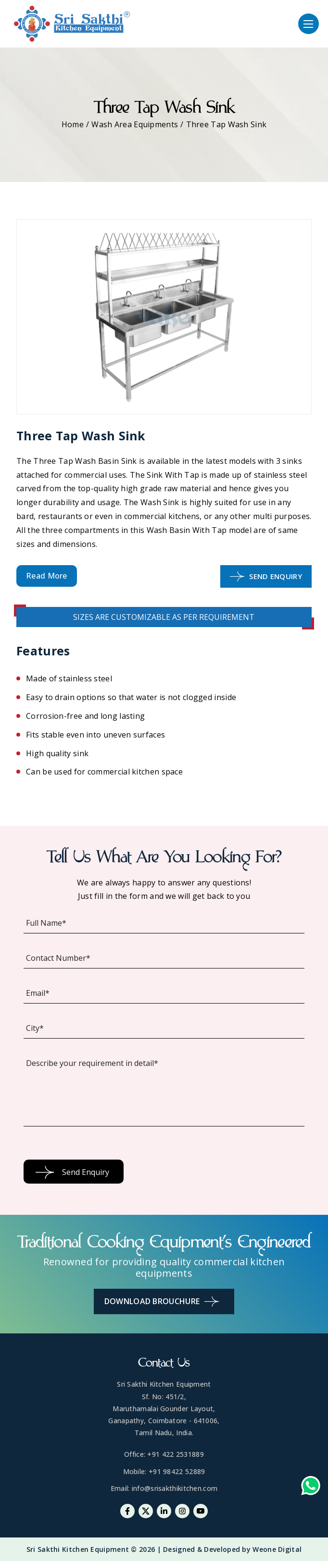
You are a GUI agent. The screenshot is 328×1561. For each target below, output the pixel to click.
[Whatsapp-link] (310, 1488)
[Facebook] (127, 1511)
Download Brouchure (161, 1301)
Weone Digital (277, 1549)
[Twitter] (146, 1511)
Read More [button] (46, 575)
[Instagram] (182, 1511)
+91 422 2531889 (175, 1454)
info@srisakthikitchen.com (175, 1488)
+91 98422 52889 (177, 1471)
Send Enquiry (266, 576)
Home (73, 124)
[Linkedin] (164, 1511)
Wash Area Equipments (134, 124)
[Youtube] (200, 1511)
